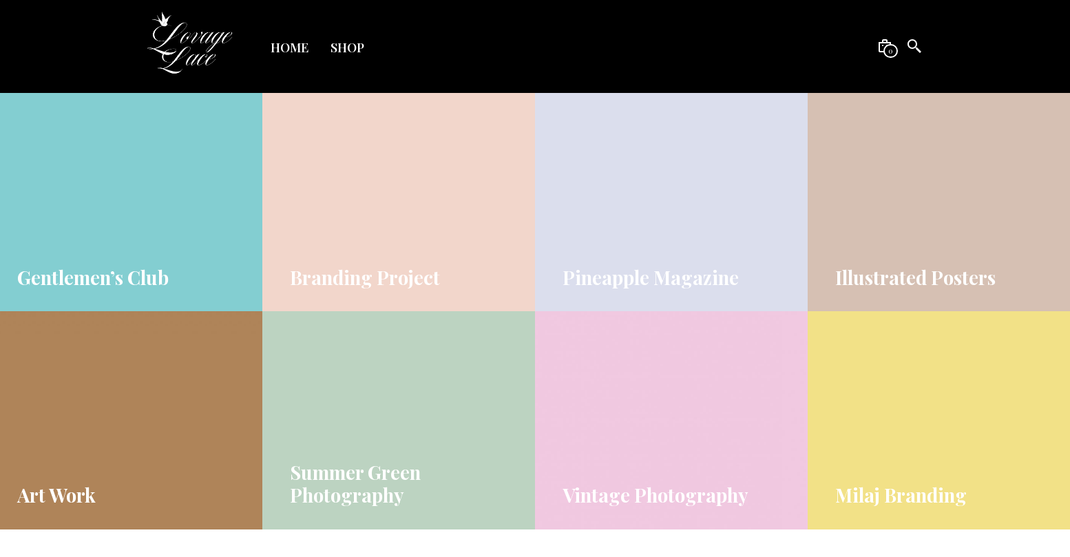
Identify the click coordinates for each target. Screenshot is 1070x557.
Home (289, 47)
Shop (347, 47)
